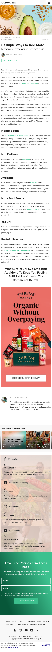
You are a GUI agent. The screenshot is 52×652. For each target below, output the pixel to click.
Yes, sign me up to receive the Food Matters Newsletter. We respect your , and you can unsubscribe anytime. (26, 594)
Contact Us (10, 624)
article (4, 38)
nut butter (26, 159)
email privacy (9, 595)
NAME (5, 581)
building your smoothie (29, 83)
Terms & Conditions (25, 636)
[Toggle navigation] (49, 2)
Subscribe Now (26, 601)
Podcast (23, 621)
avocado (33, 183)
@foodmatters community (18, 483)
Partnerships (23, 624)
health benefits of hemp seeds (16, 136)
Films (39, 621)
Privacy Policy (38, 636)
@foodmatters (13, 459)
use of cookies (13, 647)
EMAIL (5, 588)
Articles (31, 621)
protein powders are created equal (17, 250)
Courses (6, 621)
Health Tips (14, 38)
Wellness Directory (38, 624)
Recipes (14, 621)
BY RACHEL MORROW (18, 398)
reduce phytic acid (34, 209)
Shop (46, 621)
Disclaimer (12, 636)
